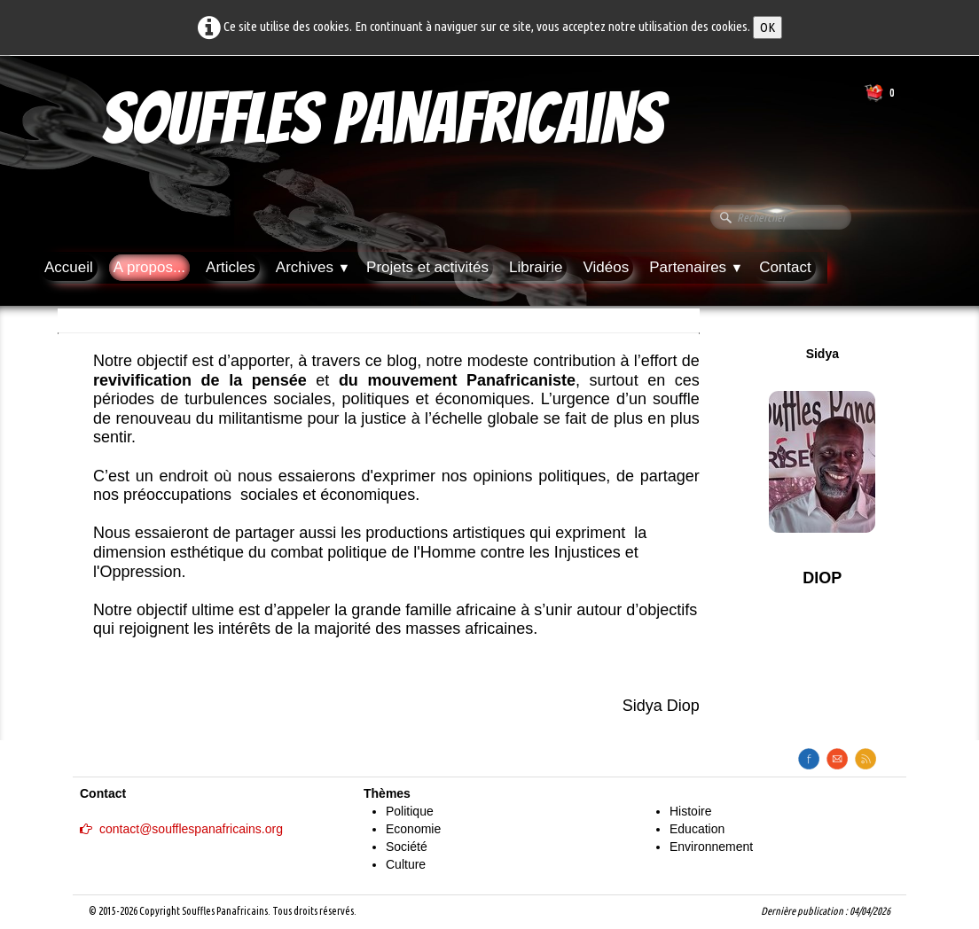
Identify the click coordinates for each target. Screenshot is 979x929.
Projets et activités (427, 267)
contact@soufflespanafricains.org (181, 829)
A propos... (149, 267)
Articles (230, 267)
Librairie (535, 267)
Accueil (68, 267)
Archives (313, 267)
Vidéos (606, 267)
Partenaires (696, 267)
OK (767, 27)
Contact (785, 267)
